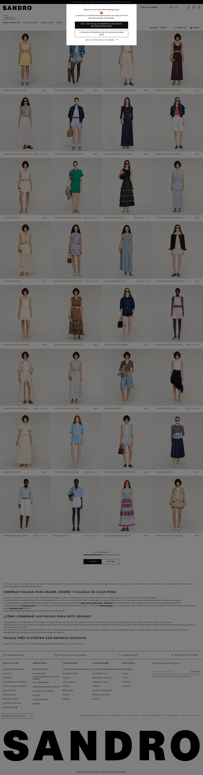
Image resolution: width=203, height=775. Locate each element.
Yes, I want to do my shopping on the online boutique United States (101, 25)
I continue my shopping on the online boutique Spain (101, 33)
